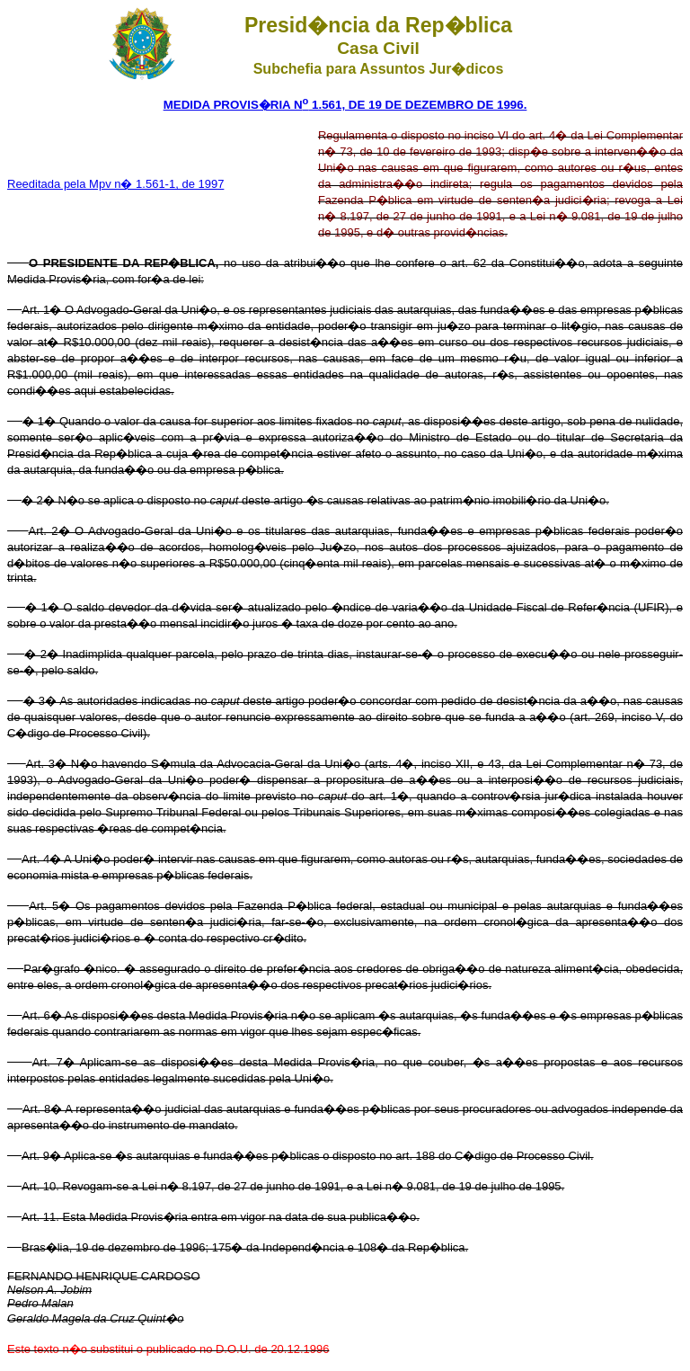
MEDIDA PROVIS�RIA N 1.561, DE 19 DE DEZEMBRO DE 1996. (345, 104)
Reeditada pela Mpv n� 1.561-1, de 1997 (115, 184)
